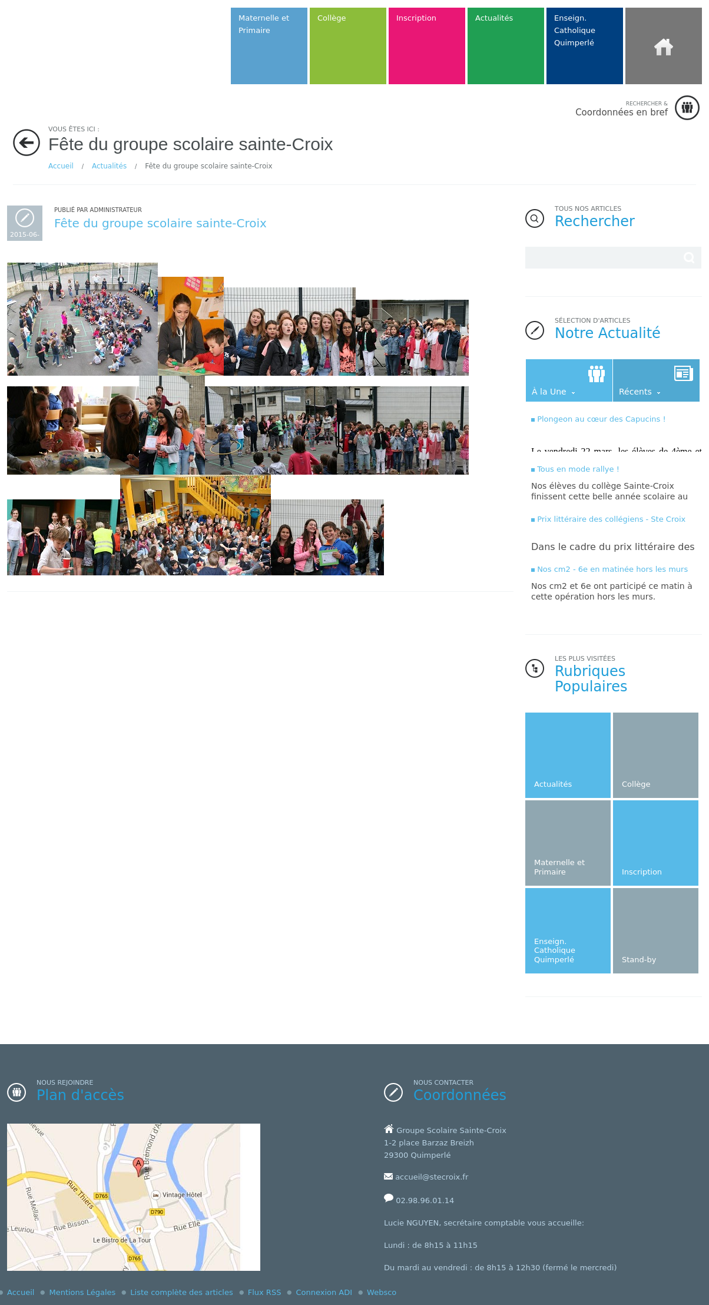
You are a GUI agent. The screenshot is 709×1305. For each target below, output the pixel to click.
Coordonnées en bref (621, 109)
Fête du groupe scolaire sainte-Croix (160, 223)
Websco (381, 1292)
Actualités (109, 166)
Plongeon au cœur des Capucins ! (601, 419)
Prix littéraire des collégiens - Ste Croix (611, 519)
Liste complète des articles (181, 1292)
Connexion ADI (324, 1292)
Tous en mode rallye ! (578, 469)
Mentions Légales (82, 1292)
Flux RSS (264, 1292)
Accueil (61, 166)
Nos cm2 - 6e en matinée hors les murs (612, 569)
